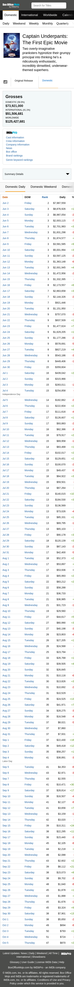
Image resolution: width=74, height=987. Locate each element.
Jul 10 (5, 429)
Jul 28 (5, 534)
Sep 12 (6, 808)
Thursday (30, 238)
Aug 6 (5, 587)
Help (61, 962)
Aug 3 (5, 570)
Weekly (34, 23)
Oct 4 (5, 936)
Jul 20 (5, 487)
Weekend (19, 23)
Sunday (29, 214)
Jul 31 (5, 552)
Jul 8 (5, 417)
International (29, 15)
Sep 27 (6, 895)
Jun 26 (6, 343)
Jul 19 (5, 482)
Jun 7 (5, 232)
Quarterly (62, 23)
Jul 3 (5, 384)
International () (17, 110)
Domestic (10, 15)
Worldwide (50, 15)
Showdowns (38, 956)
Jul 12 (5, 441)
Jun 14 (6, 273)
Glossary (14, 962)
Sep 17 (6, 837)
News (9, 148)
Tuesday (29, 226)
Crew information (15, 141)
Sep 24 (6, 878)
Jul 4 (5, 390)
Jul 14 (5, 452)
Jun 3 (5, 208)
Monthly (47, 23)
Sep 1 (5, 740)
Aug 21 (6, 675)
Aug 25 (6, 698)
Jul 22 (5, 499)
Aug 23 (6, 687)
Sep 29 (6, 907)
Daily (6, 23)
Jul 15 (5, 458)
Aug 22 (6, 681)
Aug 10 (6, 611)
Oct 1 (5, 919)
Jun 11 (6, 255)
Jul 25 (5, 517)
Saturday (29, 208)
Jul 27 (5, 529)
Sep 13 (6, 813)
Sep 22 (6, 866)
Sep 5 (5, 767)
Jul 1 (5, 373)
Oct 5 (5, 942)
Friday (28, 203)
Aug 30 (6, 728)
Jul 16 (5, 464)
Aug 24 (6, 693)
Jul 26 (5, 523)
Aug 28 (6, 716)
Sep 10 (6, 796)
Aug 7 (5, 593)
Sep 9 (5, 790)
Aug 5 (5, 581)
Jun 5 (5, 220)
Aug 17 (6, 652)
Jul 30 (5, 546)
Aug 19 (6, 663)
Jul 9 (5, 423)
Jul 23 (5, 505)
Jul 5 (5, 400)
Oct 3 (5, 931)
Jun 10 (6, 249)
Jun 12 (6, 261)
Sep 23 (6, 872)
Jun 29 (6, 361)
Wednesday (31, 232)
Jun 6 (5, 226)
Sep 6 (5, 772)
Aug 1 (5, 558)
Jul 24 (5, 511)
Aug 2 (5, 564)
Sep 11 (6, 802)
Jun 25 (6, 337)
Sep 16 (6, 831)
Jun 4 (5, 214)
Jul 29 (5, 540)
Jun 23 (6, 326)
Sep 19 (6, 849)
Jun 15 (6, 279)
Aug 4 (5, 575)
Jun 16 (6, 285)
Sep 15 (6, 825)
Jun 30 (6, 367)
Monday (29, 220)
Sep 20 (6, 854)
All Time (53, 953)
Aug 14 (6, 634)
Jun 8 (5, 238)
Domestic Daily (15, 186)
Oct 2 (5, 925)
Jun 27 (6, 349)
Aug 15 (6, 640)
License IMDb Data (46, 962)
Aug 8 (5, 599)
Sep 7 (5, 778)
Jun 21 (6, 314)
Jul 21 (5, 493)
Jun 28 (6, 355)
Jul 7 (5, 411)
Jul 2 (5, 378)
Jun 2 (5, 203)
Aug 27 (6, 710)
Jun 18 (6, 296)
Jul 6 (5, 405)
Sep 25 (6, 884)
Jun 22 (6, 320)
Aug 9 (5, 605)
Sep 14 (6, 819)
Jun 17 (6, 291)
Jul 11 (5, 435)
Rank (45, 197)
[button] (69, 4)
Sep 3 (5, 751)
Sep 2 (5, 745)
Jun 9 (5, 244)
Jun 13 (6, 267)
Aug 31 (6, 734)
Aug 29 (6, 722)
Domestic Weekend (44, 186)
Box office (11, 151)
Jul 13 (5, 446)
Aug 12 (6, 622)
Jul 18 (5, 476)
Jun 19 (6, 302)
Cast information (15, 137)
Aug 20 (6, 669)
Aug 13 (6, 628)
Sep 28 (6, 901)
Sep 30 (6, 913)
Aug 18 (6, 657)
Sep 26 (6, 890)
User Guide (28, 962)
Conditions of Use (47, 979)
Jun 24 (6, 332)
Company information (17, 144)
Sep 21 (6, 860)
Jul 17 (5, 470)
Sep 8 (5, 784)
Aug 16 (6, 646)
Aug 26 (6, 704)
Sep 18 (6, 843)
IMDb (52, 967)
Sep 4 (5, 757)
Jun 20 (6, 308)
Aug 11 (6, 616)
